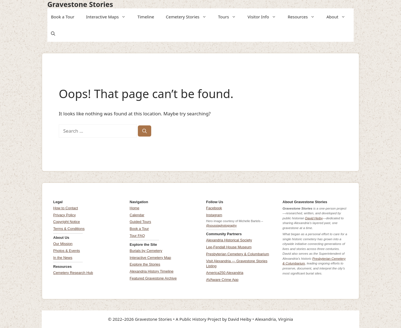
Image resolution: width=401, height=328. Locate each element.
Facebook (214, 208)
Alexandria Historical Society (229, 240)
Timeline (145, 17)
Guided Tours (140, 222)
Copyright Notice (66, 222)
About (337, 16)
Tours (228, 16)
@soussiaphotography (221, 225)
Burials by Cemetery (146, 251)
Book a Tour (62, 17)
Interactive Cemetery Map (150, 258)
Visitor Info (264, 16)
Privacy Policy (64, 215)
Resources (303, 16)
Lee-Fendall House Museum (228, 247)
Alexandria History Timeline (152, 271)
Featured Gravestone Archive (153, 278)
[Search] (144, 131)
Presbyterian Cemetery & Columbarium (237, 254)
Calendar (137, 215)
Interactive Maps (107, 16)
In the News (62, 258)
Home (135, 208)
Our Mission (62, 244)
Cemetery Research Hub (73, 273)
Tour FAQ (137, 236)
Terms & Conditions (69, 229)
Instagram (214, 215)
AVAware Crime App (222, 280)
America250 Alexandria (224, 273)
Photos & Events (66, 251)
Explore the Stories (145, 264)
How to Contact (65, 208)
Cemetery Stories (188, 16)
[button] (124, 16)
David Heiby (314, 218)
